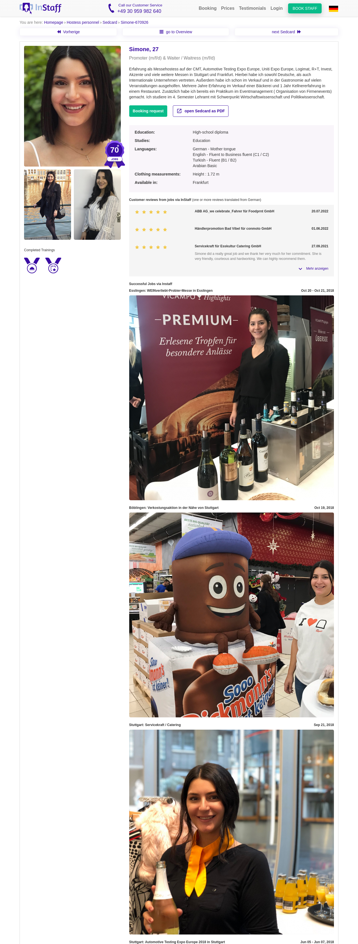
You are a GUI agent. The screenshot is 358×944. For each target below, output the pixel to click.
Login (276, 8)
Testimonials (252, 8)
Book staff (305, 8)
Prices (227, 8)
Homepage (53, 22)
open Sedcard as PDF (200, 111)
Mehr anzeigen (317, 269)
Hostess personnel (83, 22)
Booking (207, 8)
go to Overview (176, 32)
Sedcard (110, 22)
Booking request (148, 111)
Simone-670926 (134, 22)
